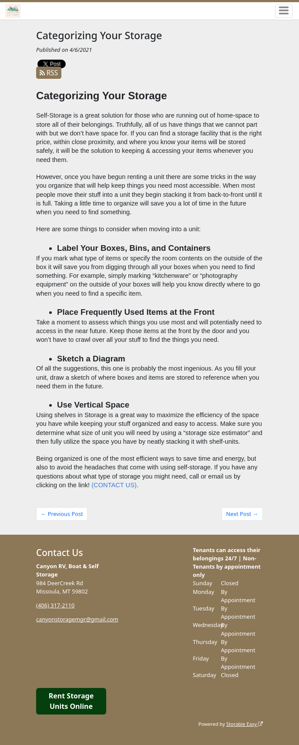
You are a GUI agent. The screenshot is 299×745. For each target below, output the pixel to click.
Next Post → (242, 514)
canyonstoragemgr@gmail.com (77, 619)
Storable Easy (244, 724)
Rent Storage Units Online (71, 701)
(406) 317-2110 (55, 605)
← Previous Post (62, 514)
